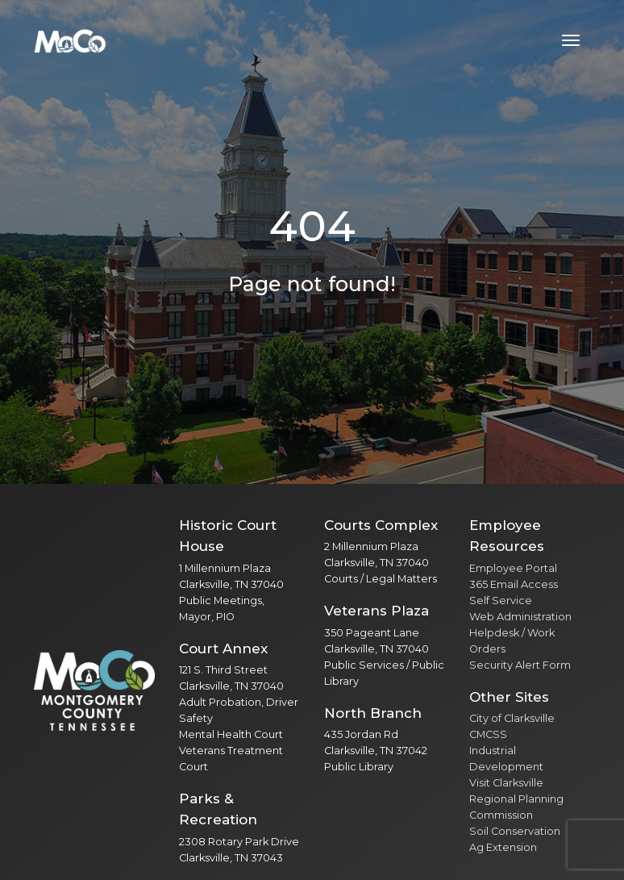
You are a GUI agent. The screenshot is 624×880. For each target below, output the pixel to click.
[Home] (70, 40)
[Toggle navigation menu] (570, 40)
